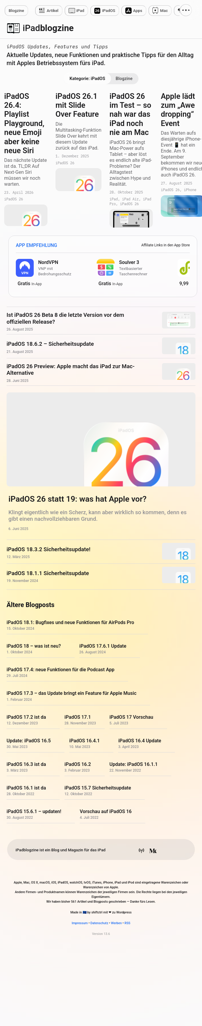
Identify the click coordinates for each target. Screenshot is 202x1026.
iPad (80, 10)
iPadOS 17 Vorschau (131, 717)
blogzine (48, 28)
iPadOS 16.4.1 (84, 741)
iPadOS (108, 10)
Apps (137, 10)
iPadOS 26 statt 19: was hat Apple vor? (77, 499)
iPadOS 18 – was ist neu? (34, 646)
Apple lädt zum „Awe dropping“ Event (178, 110)
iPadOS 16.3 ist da (26, 764)
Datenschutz (99, 923)
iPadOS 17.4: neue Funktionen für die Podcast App (60, 669)
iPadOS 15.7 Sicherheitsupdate (97, 788)
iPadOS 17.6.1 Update (102, 646)
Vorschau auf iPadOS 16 (106, 812)
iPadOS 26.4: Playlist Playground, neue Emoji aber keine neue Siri (24, 123)
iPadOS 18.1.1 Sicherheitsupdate (48, 573)
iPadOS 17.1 (77, 717)
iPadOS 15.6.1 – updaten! (34, 812)
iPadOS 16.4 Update (139, 741)
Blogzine (123, 78)
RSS (127, 923)
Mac (164, 10)
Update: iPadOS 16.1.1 (134, 764)
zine (16, 10)
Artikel (52, 10)
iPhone (190, 190)
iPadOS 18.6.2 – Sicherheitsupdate (50, 344)
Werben (116, 923)
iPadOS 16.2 (77, 764)
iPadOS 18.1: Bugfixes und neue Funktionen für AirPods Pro (70, 622)
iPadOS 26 (13, 199)
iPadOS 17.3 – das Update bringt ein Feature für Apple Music (71, 693)
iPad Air (130, 199)
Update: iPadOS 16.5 (29, 741)
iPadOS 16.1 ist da (26, 788)
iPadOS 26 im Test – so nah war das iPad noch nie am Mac (130, 114)
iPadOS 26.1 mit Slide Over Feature (77, 105)
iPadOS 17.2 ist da (26, 717)
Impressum (80, 923)
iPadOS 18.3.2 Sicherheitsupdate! (48, 549)
